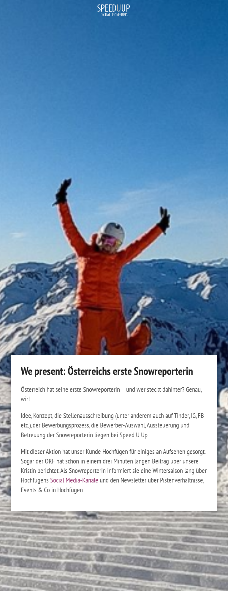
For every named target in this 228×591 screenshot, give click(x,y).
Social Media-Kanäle (74, 480)
